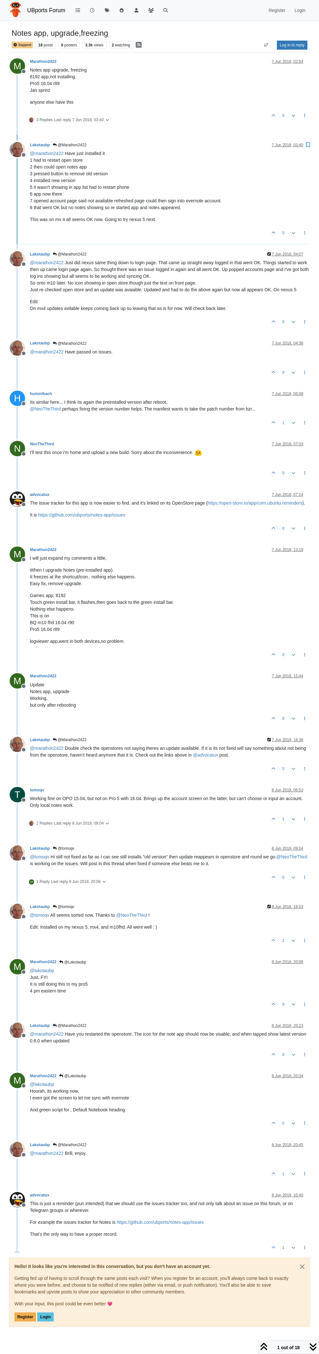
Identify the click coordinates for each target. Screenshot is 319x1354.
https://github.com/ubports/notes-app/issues (81, 514)
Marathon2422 (43, 61)
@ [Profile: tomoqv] (39, 856)
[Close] (302, 1266)
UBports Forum (46, 10)
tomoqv (37, 790)
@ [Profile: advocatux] (205, 755)
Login (45, 1317)
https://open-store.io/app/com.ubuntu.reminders (255, 503)
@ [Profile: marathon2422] (47, 153)
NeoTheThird (42, 444)
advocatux (40, 494)
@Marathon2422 (70, 145)
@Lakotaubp (72, 962)
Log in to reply (292, 45)
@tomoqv (63, 848)
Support (22, 45)
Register (25, 1317)
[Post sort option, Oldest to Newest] (266, 45)
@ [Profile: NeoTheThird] (45, 408)
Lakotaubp (40, 145)
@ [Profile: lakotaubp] (42, 970)
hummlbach (41, 394)
